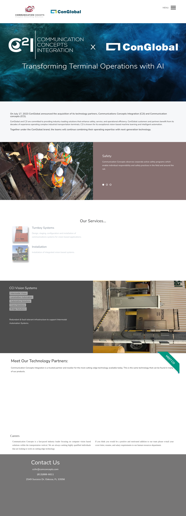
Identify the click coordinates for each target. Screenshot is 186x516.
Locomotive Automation (21, 296)
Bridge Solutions (18, 307)
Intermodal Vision (18, 292)
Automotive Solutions (20, 300)
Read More (92, 78)
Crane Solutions (17, 304)
